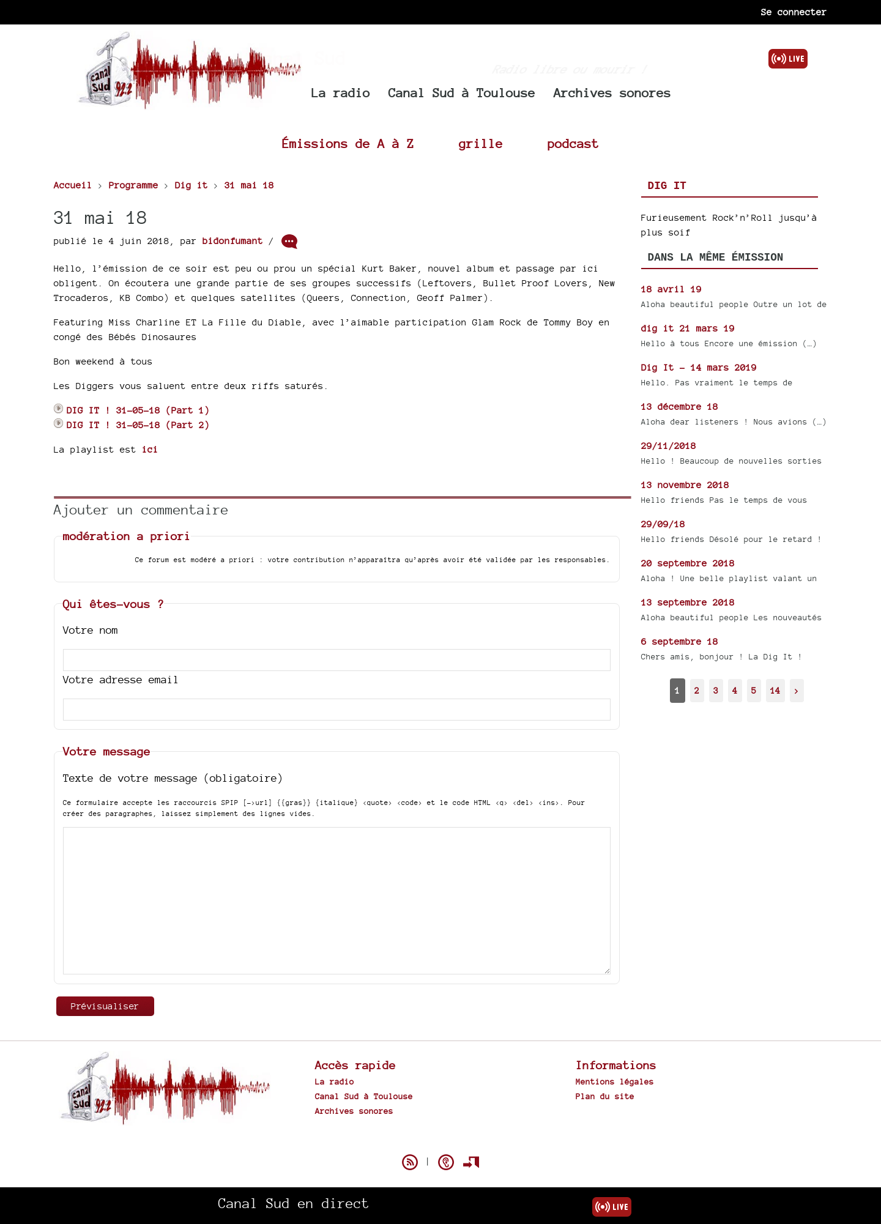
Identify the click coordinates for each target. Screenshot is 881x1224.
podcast (573, 143)
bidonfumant (233, 241)
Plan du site (605, 1096)
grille (481, 143)
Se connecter (794, 12)
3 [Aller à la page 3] (715, 690)
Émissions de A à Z (348, 143)
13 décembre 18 (679, 406)
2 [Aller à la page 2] (696, 690)
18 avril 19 (671, 289)
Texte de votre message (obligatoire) (173, 777)
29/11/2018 (668, 445)
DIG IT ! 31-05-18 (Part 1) (132, 410)
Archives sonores (612, 92)
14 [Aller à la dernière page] (775, 690)
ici (150, 449)
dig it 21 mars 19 (688, 328)
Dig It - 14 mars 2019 (699, 367)
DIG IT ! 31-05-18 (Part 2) (132, 425)
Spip (440, 1141)
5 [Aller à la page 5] (753, 690)
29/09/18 (663, 524)
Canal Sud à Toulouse (461, 92)
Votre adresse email (121, 679)
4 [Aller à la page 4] (734, 690)
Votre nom (90, 629)
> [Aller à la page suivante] (796, 690)
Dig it (667, 186)
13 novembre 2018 (685, 485)
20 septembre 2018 (688, 563)
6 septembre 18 (679, 641)
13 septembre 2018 (688, 602)
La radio (340, 92)
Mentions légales (615, 1081)
